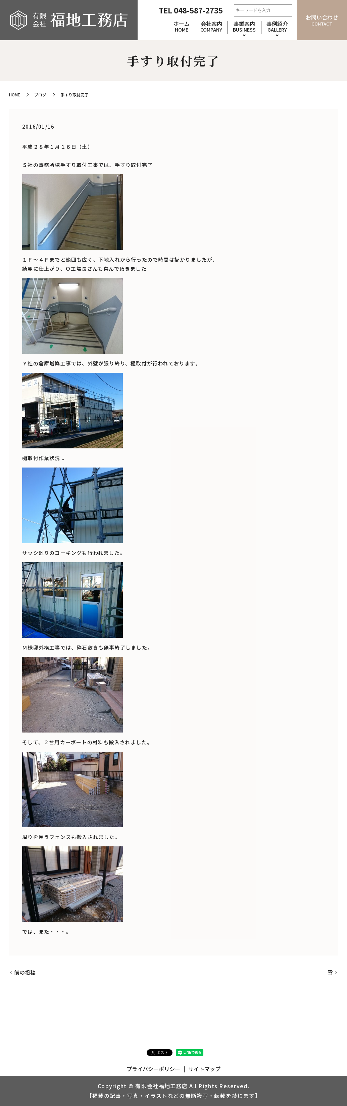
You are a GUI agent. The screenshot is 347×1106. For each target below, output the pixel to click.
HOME (14, 94)
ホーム (182, 26)
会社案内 (211, 26)
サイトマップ (204, 1069)
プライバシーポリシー (153, 1069)
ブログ (40, 94)
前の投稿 (25, 972)
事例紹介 (277, 26)
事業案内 (244, 26)
